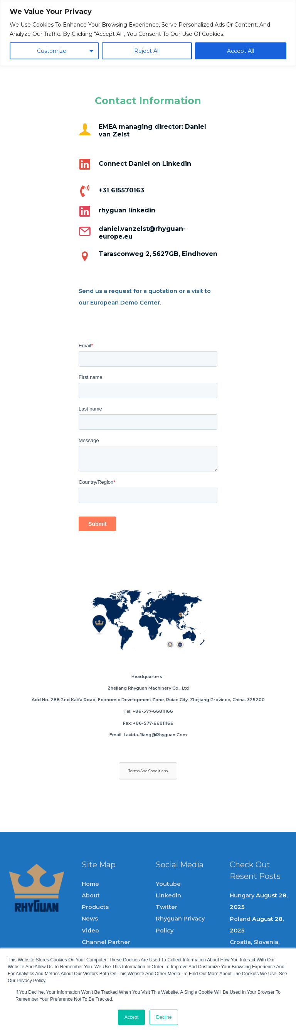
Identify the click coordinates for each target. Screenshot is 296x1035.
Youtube (168, 883)
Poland (240, 919)
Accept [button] (131, 1017)
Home (90, 883)
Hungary (242, 895)
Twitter (166, 907)
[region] (148, 33)
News (90, 918)
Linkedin (168, 895)
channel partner (106, 942)
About (91, 895)
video (90, 930)
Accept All (240, 50)
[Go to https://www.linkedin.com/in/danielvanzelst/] (148, 167)
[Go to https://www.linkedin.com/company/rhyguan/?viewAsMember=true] (148, 211)
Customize (51, 50)
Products (95, 907)
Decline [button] (164, 1017)
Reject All (147, 50)
